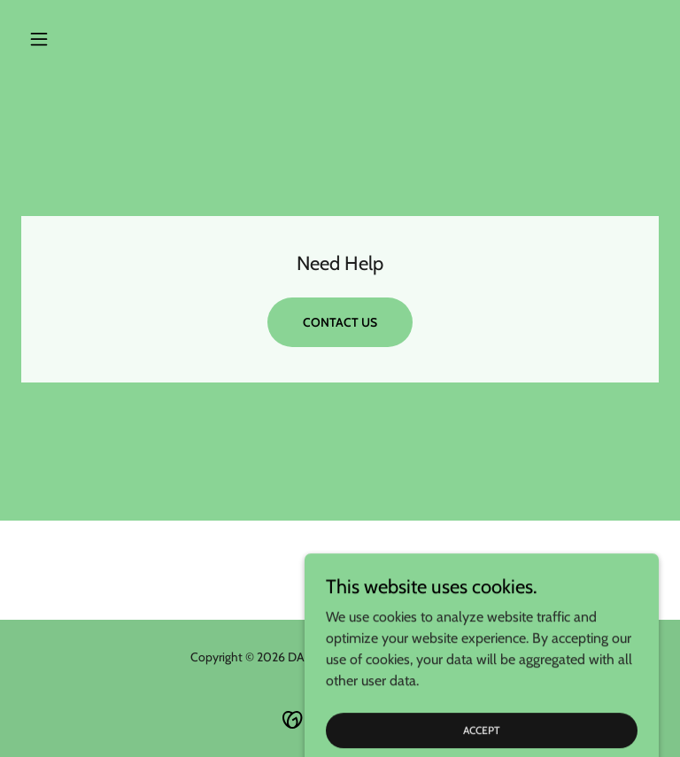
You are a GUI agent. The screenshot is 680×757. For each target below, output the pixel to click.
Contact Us (340, 322)
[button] (69, 39)
